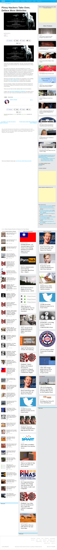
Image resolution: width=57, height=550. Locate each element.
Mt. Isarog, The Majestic (44, 215)
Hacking (24, 114)
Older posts (2, 503)
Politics (40, 136)
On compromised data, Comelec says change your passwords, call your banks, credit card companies (28, 485)
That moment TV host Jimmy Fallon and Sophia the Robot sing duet (11, 409)
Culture (40, 59)
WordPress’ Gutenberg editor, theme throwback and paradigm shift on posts (11, 417)
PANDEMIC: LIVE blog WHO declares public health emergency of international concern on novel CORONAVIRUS (11, 353)
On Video (11, 1)
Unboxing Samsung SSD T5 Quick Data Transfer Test (11, 247)
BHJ (47, 541)
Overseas (23, 1)
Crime (22, 114)
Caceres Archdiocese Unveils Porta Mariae (46, 99)
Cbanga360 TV (52, 541)
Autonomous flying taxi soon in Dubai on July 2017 (11, 452)
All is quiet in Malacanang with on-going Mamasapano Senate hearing (46, 125)
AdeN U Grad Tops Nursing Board (46, 205)
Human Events (39, 541)
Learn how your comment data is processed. (23, 161)
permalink (6, 115)
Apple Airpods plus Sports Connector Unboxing (11, 233)
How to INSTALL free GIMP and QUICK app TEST (11, 379)
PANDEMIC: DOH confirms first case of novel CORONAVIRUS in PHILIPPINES (11, 362)
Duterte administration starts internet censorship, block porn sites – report (11, 473)
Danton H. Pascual (13, 99)
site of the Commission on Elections (18, 91)
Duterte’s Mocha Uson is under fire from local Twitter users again (11, 424)
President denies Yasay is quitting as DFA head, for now (46, 138)
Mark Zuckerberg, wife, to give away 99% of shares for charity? (27, 392)
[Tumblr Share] (23, 41)
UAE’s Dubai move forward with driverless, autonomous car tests (11, 494)
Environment (52, 538)
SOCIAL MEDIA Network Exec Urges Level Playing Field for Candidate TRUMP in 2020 (11, 387)
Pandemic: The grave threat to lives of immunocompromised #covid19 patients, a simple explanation (10, 263)
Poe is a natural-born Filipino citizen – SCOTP (47, 61)
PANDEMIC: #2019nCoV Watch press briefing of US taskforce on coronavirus (11, 337)
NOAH (41, 245)
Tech (42, 538)
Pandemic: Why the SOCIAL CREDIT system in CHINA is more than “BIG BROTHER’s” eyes (11, 329)
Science (41, 366)
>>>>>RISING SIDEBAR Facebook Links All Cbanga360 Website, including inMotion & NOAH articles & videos (47, 156)
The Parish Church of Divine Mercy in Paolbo (48, 223)
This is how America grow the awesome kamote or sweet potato (11, 445)
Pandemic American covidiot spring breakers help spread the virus (11, 278)
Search (51, 1)
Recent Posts (10, 97)
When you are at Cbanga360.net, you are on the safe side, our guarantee (11, 466)
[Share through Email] (18, 43)
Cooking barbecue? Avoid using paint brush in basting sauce (46, 49)
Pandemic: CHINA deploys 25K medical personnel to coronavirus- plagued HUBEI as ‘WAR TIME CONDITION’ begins (11, 312)
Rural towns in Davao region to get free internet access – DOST (27, 289)
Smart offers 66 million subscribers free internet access (28, 446)
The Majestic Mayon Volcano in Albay (46, 219)
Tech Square (28, 1)
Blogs (40, 72)
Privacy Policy (47, 543)
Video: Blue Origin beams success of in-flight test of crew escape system (46, 370)
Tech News (8, 3)
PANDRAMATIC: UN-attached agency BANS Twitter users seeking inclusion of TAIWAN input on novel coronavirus (10, 371)
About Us (53, 543)
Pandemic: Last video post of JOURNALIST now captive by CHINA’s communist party (11, 321)
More (34, 1)
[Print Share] (28, 41)
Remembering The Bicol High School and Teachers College (47, 151)
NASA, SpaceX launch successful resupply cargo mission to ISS (45, 37)
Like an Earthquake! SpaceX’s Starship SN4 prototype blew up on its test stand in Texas (11, 255)
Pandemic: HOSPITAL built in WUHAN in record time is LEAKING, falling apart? (11, 304)
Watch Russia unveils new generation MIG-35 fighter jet (11, 402)
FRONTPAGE (33, 538)
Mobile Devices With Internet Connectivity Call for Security (46, 287)
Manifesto (39, 1)
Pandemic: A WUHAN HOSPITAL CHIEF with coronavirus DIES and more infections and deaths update (11, 295)
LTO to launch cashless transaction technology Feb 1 (47, 351)
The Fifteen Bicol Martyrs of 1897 (46, 210)
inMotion (22, 346)
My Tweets (40, 165)
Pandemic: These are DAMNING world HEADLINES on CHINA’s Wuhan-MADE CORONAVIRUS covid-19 (11, 286)
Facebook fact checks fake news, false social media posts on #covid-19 (11, 271)
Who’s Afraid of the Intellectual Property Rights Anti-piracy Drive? (26, 330)
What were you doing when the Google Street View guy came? (11, 458)
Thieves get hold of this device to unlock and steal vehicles (11, 487)
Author (5, 97)
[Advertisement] (47, 15)
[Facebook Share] (9, 41)
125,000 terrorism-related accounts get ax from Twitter (28, 410)
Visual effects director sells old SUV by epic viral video (10, 438)
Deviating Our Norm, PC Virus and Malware (47, 401)
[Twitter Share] (16, 41)
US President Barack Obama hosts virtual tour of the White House (11, 480)
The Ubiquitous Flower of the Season (46, 73)
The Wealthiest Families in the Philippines (47, 213)
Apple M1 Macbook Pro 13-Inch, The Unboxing (11, 240)
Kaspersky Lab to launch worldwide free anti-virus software (11, 431)
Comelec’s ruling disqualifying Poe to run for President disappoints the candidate (46, 112)
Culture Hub (16, 1)
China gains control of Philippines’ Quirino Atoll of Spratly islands (46, 86)
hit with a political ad (13, 80)
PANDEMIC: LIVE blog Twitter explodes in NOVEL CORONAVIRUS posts (11, 345)
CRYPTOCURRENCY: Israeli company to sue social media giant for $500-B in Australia (11, 395)
